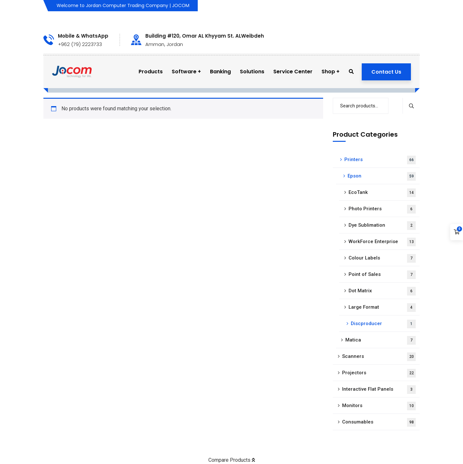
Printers (380, 160)
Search (411, 106)
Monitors (379, 406)
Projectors (379, 373)
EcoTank (382, 192)
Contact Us (386, 72)
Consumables (379, 422)
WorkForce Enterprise (382, 242)
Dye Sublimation (382, 225)
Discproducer (383, 324)
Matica (380, 340)
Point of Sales (382, 274)
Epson (382, 176)
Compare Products (231, 460)
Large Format (382, 307)
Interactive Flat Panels (379, 389)
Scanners (379, 356)
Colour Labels (382, 258)
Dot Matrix (382, 291)
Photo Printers (382, 209)
